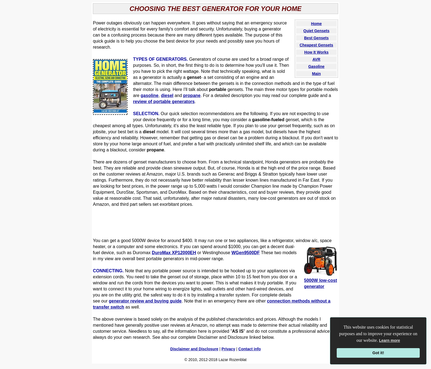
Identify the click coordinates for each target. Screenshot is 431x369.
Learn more (389, 340)
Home (316, 23)
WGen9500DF (245, 252)
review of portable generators (164, 101)
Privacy (228, 349)
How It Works (316, 52)
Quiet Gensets (316, 31)
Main (316, 73)
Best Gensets (316, 38)
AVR (317, 59)
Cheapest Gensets (316, 45)
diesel (167, 95)
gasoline (150, 95)
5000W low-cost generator (320, 280)
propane (191, 95)
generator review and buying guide (145, 301)
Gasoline (316, 66)
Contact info (249, 349)
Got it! (378, 353)
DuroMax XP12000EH (174, 252)
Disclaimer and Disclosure (194, 349)
